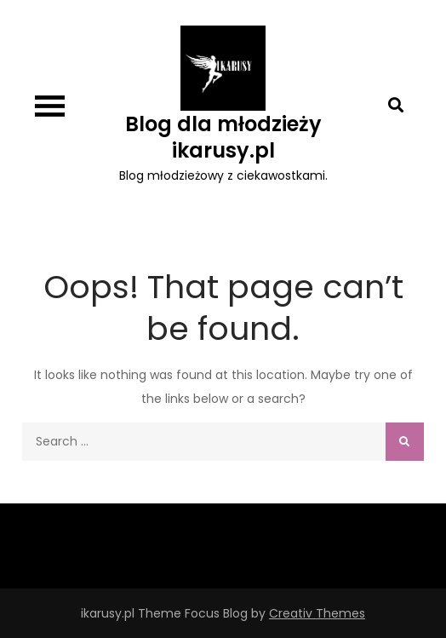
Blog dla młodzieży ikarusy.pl (223, 137)
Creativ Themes (317, 613)
